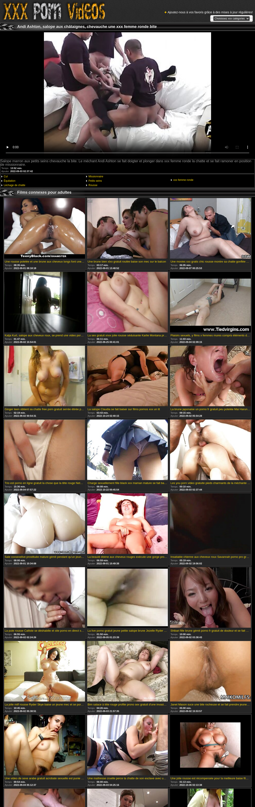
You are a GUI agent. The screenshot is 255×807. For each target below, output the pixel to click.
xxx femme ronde (183, 179)
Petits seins (95, 180)
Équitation (9, 180)
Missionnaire (95, 176)
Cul (6, 176)
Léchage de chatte (14, 185)
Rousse (92, 185)
